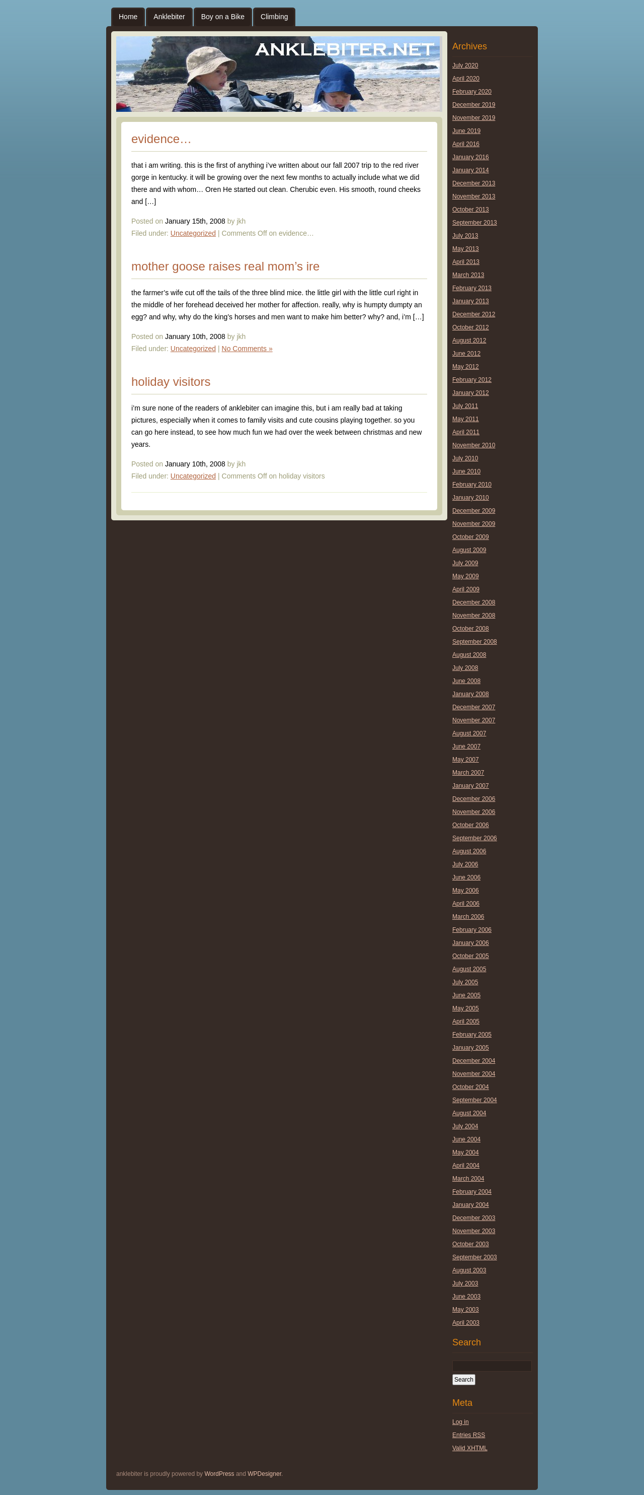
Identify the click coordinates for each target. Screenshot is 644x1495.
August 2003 (469, 1270)
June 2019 (466, 130)
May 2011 (465, 419)
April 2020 (465, 78)
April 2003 (465, 1322)
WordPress (219, 1473)
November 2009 (473, 523)
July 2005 (465, 982)
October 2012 (470, 327)
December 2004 (473, 1060)
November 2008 (473, 615)
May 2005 (465, 1008)
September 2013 (474, 222)
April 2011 (465, 432)
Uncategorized (193, 233)
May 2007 (465, 759)
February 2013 (472, 288)
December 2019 (473, 104)
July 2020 (465, 65)
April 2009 (465, 589)
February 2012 (472, 379)
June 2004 (466, 1139)
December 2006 (473, 798)
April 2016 (465, 144)
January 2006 (470, 942)
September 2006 (474, 838)
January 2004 (470, 1204)
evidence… (161, 139)
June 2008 (466, 681)
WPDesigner (264, 1473)
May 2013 (465, 248)
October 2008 (470, 628)
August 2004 (469, 1113)
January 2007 (470, 785)
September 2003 (474, 1257)
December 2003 (473, 1217)
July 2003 (465, 1283)
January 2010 (470, 497)
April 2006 (465, 903)
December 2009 (473, 510)
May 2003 (465, 1309)
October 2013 (470, 209)
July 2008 (465, 667)
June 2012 (466, 353)
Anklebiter (169, 17)
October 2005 (470, 956)
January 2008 (470, 694)
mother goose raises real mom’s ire (225, 266)
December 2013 (473, 183)
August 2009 (469, 550)
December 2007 (473, 707)
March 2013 (468, 275)
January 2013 (470, 301)
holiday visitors (170, 381)
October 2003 (470, 1244)
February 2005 (472, 1034)
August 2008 (469, 654)
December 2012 (473, 314)
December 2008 (473, 602)
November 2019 (473, 117)
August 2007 (469, 733)
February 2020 (472, 91)
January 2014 (470, 170)
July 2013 (465, 235)
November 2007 (473, 720)
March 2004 (468, 1178)
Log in (460, 1421)
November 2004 (473, 1073)
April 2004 (465, 1165)
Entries (468, 1435)
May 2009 (465, 576)
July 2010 (465, 458)
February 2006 (472, 929)
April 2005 (465, 1021)
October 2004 (470, 1087)
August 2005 (469, 969)
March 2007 (468, 772)
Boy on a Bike (223, 17)
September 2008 (474, 641)
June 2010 (466, 471)
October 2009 (470, 536)
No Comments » (247, 349)
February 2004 (472, 1191)
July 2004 (465, 1126)
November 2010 (473, 445)
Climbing (274, 17)
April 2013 (465, 261)
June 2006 (466, 877)
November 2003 (473, 1231)
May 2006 (465, 890)
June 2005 (466, 995)
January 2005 (470, 1047)
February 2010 (472, 484)
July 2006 (465, 864)
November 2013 (473, 196)
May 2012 (465, 366)
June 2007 (466, 746)
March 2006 (468, 916)
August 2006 (469, 851)
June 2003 (466, 1296)
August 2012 (469, 340)
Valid (470, 1448)
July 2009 (465, 563)
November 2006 (473, 812)
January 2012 (470, 392)
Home (128, 17)
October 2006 (470, 825)
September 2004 (474, 1100)
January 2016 (470, 157)
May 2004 (465, 1152)
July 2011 (465, 406)
